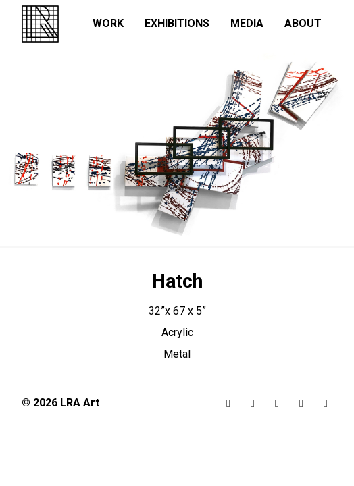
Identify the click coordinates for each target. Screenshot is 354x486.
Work (108, 23)
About (303, 23)
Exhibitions (177, 23)
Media (246, 23)
